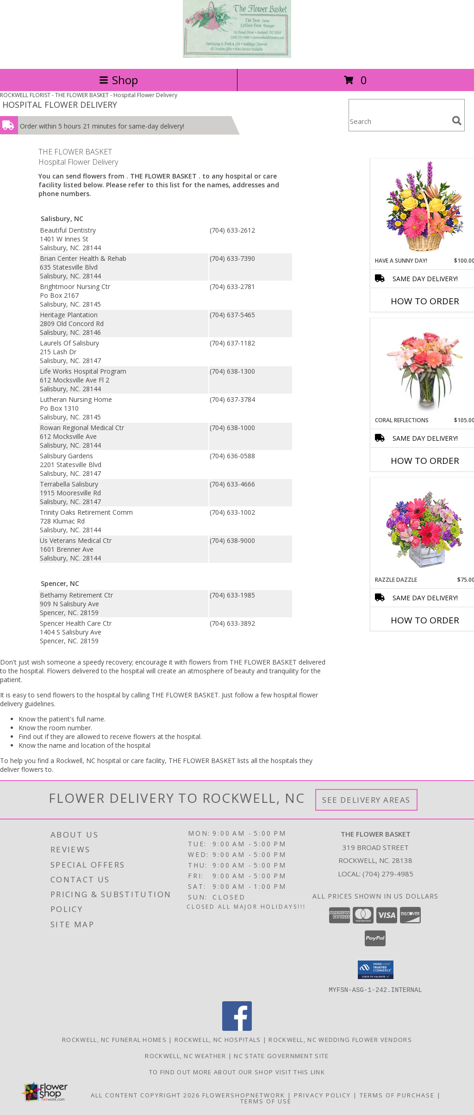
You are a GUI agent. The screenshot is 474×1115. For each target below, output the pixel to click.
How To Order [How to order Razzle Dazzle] (425, 620)
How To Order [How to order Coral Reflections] (425, 461)
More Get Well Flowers (411, 152)
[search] (456, 121)
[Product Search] (398, 121)
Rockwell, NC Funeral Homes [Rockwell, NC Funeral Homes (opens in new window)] (114, 1039)
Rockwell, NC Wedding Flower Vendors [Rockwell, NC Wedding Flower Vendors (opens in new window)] (340, 1039)
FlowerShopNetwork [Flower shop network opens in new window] (243, 1094)
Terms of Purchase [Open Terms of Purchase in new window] (397, 1094)
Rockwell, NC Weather (185, 1055)
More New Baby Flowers (411, 645)
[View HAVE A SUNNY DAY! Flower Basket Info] (424, 208)
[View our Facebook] (237, 1027)
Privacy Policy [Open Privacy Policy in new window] (322, 1094)
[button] (375, 970)
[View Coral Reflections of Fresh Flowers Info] (424, 367)
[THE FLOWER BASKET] (237, 55)
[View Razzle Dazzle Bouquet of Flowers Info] (424, 527)
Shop (118, 79)
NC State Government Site (281, 1055)
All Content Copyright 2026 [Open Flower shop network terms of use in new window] (145, 1094)
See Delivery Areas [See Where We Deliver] (366, 800)
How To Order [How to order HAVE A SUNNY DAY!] (425, 301)
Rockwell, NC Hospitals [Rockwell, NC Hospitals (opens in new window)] (218, 1039)
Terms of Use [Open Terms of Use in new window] (266, 1101)
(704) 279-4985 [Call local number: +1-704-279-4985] (387, 873)
